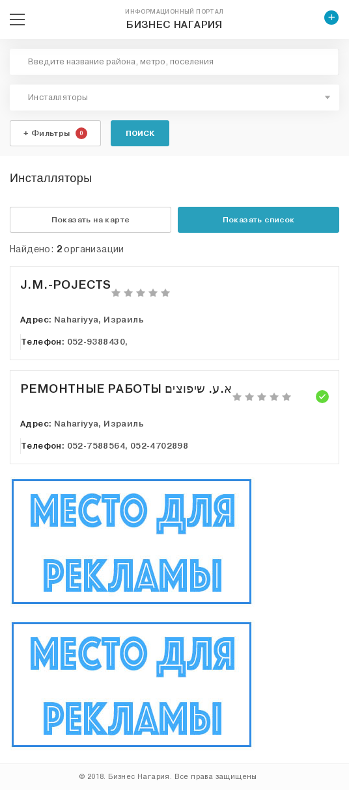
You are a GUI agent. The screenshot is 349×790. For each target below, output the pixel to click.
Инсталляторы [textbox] (58, 97)
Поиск (140, 133)
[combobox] (174, 98)
